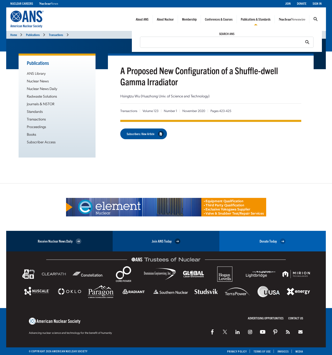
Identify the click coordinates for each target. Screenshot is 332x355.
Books (31, 134)
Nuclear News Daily (42, 88)
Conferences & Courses (219, 19)
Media (299, 351)
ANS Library (36, 73)
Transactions (56, 35)
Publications (33, 35)
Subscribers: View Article (145, 134)
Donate (301, 3)
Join (288, 3)
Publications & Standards (256, 19)
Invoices (283, 351)
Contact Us (295, 318)
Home (13, 35)
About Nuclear (165, 19)
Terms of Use (262, 351)
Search (315, 19)
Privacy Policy (237, 351)
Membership (189, 19)
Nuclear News (38, 80)
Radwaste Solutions (42, 96)
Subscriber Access (41, 141)
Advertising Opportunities (266, 318)
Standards (35, 111)
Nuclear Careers (21, 3)
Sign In (317, 3)
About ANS (142, 19)
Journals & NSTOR (40, 103)
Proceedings (36, 126)
